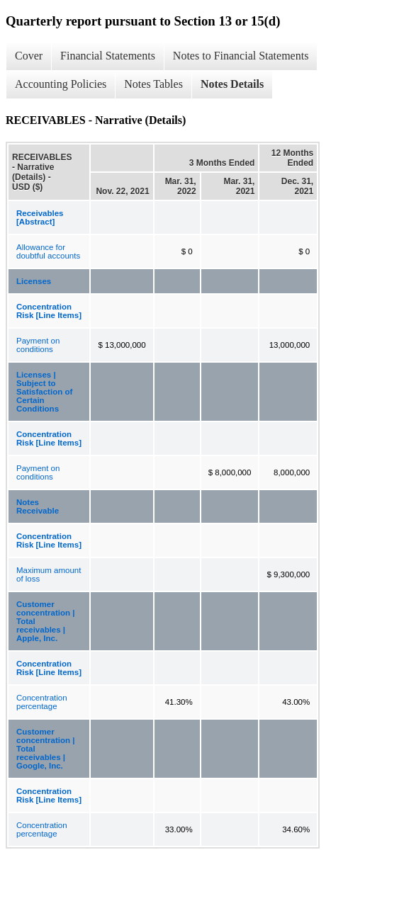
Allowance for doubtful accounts (48, 251)
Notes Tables (153, 84)
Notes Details (232, 84)
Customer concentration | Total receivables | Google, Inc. (45, 748)
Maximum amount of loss (48, 574)
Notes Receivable (37, 506)
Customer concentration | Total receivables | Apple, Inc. (45, 621)
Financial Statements (107, 56)
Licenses (33, 281)
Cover (29, 56)
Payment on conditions (38, 344)
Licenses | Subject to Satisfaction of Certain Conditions (44, 391)
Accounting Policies (60, 84)
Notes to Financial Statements (241, 56)
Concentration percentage (41, 701)
